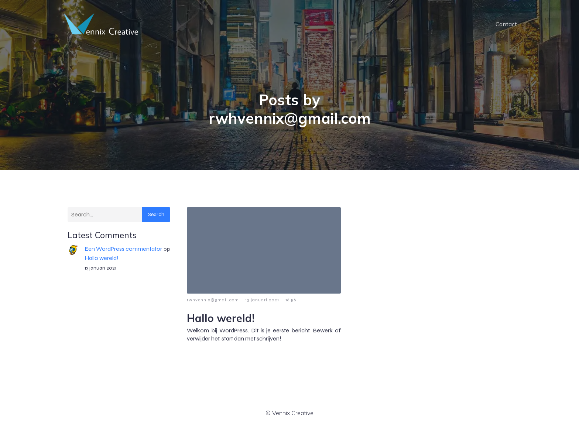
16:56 (290, 299)
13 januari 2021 (262, 299)
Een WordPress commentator (123, 248)
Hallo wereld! (102, 257)
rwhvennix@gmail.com (213, 299)
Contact (506, 24)
